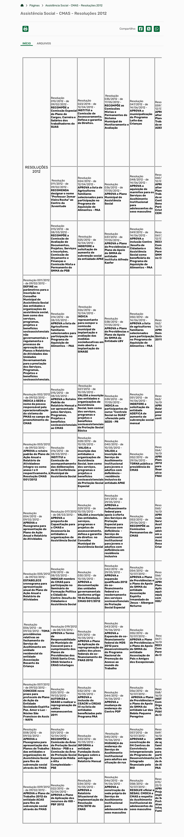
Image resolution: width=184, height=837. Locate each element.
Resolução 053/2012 (136, 518)
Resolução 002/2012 (36, 394)
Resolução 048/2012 (136, 178)
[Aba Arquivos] (44, 44)
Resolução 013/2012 (57, 227)
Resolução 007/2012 (36, 684)
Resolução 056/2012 (136, 689)
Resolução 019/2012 (64, 626)
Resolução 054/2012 (136, 569)
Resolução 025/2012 (85, 238)
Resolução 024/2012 (84, 179)
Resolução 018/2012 (57, 570)
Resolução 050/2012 (136, 315)
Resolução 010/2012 (57, 99)
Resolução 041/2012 (111, 497)
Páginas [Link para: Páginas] (34, 5)
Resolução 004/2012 (30, 515)
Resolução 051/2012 (136, 396)
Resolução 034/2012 (84, 782)
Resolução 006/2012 (30, 626)
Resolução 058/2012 (136, 782)
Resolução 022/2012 (57, 787)
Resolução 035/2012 (112, 97)
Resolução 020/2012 (57, 691)
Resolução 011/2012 (58, 182)
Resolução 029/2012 (84, 507)
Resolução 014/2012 (57, 315)
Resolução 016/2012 (57, 449)
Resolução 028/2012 (84, 439)
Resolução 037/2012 (111, 235)
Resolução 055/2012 (136, 631)
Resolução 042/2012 (111, 567)
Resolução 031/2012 (84, 633)
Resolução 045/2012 (112, 735)
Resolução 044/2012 (111, 694)
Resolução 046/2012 (111, 779)
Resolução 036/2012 (111, 186)
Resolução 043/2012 (111, 625)
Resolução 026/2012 (85, 308)
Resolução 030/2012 (84, 574)
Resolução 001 (32, 280)
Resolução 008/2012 (30, 731)
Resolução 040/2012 (111, 442)
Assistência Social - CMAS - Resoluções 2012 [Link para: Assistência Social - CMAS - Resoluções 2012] (73, 5)
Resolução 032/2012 (84, 689)
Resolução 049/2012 (136, 230)
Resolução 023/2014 (84, 102)
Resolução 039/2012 (111, 397)
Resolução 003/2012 (36, 444)
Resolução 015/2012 (57, 391)
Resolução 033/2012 (84, 737)
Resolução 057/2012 (136, 731)
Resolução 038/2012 (111, 320)
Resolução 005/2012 (36, 574)
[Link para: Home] (22, 5)
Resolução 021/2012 (57, 731)
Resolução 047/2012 (136, 102)
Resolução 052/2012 (136, 455)
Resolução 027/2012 (85, 387)
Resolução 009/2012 (36, 787)
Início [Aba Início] (26, 43)
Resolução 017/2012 (64, 511)
